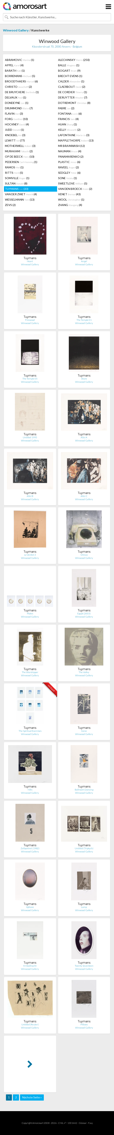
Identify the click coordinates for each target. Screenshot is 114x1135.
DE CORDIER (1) (72, 92)
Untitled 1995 (30, 437)
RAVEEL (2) (68, 167)
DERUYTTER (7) (72, 97)
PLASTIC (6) (69, 162)
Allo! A (84, 437)
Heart (30, 261)
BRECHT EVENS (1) (70, 76)
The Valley (84, 672)
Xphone (30, 907)
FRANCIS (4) (68, 119)
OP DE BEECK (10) (19, 156)
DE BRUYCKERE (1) (22, 92)
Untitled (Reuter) (30, 1024)
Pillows (84, 1024)
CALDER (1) (71, 81)
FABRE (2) (66, 108)
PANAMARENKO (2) (70, 156)
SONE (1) (67, 178)
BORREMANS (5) (20, 76)
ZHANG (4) (70, 205)
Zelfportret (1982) (30, 848)
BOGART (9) (69, 70)
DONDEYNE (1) (16, 102)
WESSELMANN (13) (19, 199)
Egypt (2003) (84, 613)
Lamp (84, 907)
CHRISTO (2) (18, 86)
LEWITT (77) (15, 140)
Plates (30, 613)
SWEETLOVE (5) (72, 183)
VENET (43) (69, 194)
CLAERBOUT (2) (71, 86)
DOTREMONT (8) (74, 102)
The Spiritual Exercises (30, 730)
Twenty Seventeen (84, 965)
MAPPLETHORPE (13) (76, 140)
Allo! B (30, 496)
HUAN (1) (67, 124)
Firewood (30, 319)
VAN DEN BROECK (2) (75, 188)
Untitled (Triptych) (84, 848)
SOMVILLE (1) (17, 178)
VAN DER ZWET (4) (21, 194)
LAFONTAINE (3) (73, 135)
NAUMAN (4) (69, 151)
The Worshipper (30, 672)
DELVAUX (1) (15, 97)
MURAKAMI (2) (19, 151)
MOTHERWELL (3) (20, 145)
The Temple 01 (84, 319)
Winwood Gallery (16, 30)
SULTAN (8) (16, 183)
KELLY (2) (69, 129)
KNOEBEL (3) (15, 135)
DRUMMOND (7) (19, 108)
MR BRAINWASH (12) (71, 145)
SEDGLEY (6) (69, 172)
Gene (84, 730)
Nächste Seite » (32, 1097)
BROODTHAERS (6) (21, 81)
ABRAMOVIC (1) (19, 59)
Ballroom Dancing (84, 789)
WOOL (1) (71, 199)
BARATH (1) (15, 70)
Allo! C (84, 496)
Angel (84, 261)
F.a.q (90, 1122)
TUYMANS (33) (16, 188)
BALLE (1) (68, 65)
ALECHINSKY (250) (74, 59)
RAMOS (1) (14, 167)
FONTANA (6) (70, 113)
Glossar (83, 1122)
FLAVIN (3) (14, 113)
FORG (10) (16, 119)
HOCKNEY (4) (17, 124)
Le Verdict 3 (30, 554)
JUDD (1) (14, 129)
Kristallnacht (29, 965)
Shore (84, 378)
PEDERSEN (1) (21, 162)
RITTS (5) (14, 172)
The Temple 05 (29, 378)
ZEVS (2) (10, 205)
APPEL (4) (14, 65)
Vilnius (84, 554)
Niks (30, 789)
